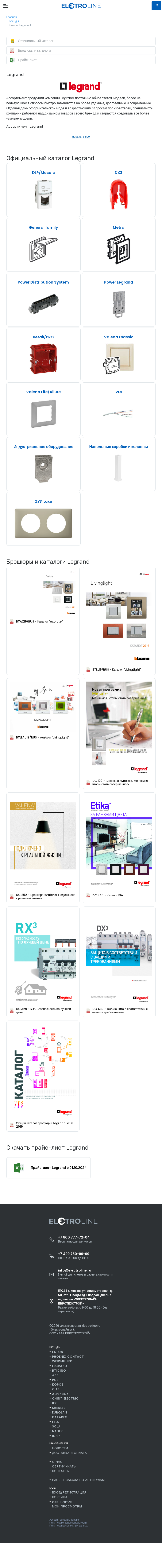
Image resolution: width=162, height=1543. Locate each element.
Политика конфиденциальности (68, 1522)
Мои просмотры (67, 1506)
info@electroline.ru (74, 1270)
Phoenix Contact (68, 1356)
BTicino (59, 1370)
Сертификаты (64, 1466)
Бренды (14, 21)
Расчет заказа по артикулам (78, 1480)
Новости (60, 1448)
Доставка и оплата (69, 1453)
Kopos (57, 1384)
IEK (54, 1403)
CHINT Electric (65, 1398)
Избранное (62, 1502)
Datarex (59, 1417)
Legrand (59, 1366)
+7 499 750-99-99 (73, 1254)
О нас (57, 1462)
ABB (55, 1375)
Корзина (60, 1497)
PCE (55, 1380)
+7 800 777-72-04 (74, 1237)
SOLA (56, 1426)
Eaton (57, 1352)
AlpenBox (60, 1394)
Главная (11, 17)
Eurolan (59, 1412)
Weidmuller (62, 1361)
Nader (57, 1431)
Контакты (61, 1471)
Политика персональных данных (68, 1525)
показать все (81, 136)
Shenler (59, 1408)
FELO (56, 1422)
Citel (56, 1389)
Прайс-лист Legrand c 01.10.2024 (59, 1168)
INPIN (56, 1436)
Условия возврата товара (64, 1519)
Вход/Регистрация (69, 1492)
